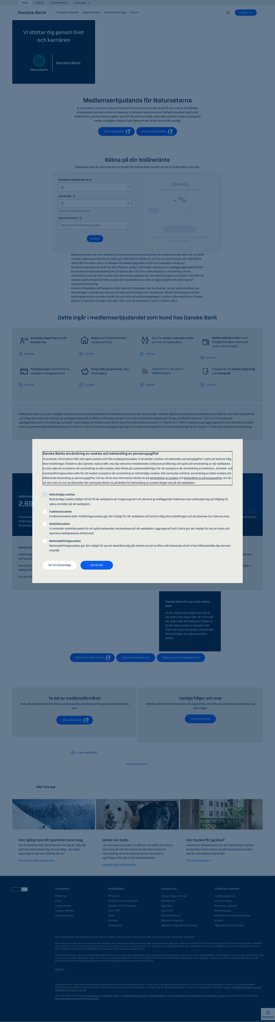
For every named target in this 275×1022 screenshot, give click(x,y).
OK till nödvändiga (59, 565)
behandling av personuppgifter (203, 478)
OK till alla (96, 565)
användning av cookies (164, 478)
